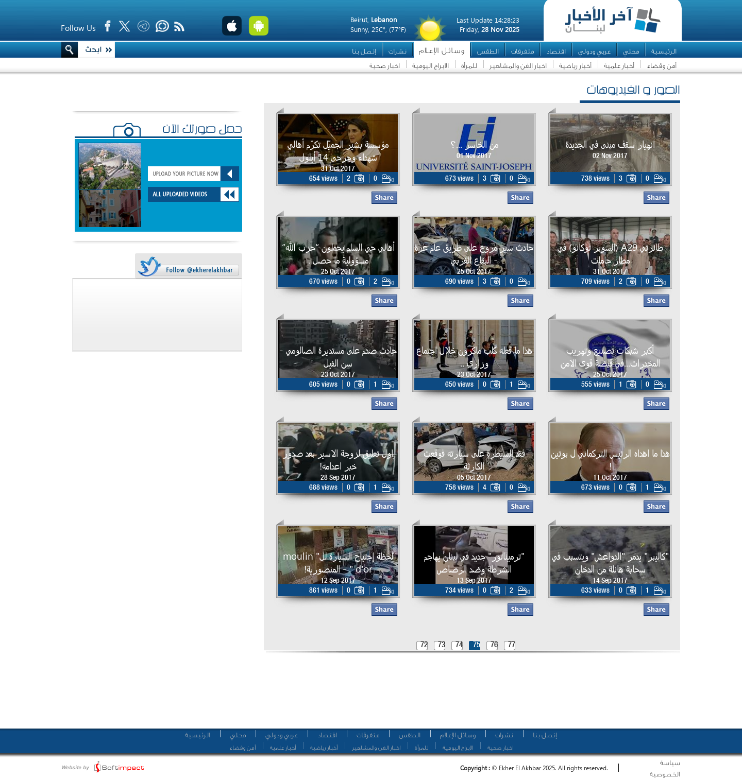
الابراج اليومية (430, 66)
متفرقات (522, 51)
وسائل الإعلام (442, 50)
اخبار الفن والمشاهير (518, 66)
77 (511, 645)
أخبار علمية (619, 66)
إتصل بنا (364, 51)
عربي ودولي (594, 51)
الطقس (488, 51)
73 (441, 645)
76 (494, 645)
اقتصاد (556, 51)
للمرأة (469, 66)
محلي (631, 51)
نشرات (398, 51)
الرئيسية (664, 51)
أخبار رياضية (575, 66)
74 (459, 645)
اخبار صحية (384, 66)
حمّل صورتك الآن (202, 130)
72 (424, 645)
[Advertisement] (468, 695)
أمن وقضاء (662, 66)
